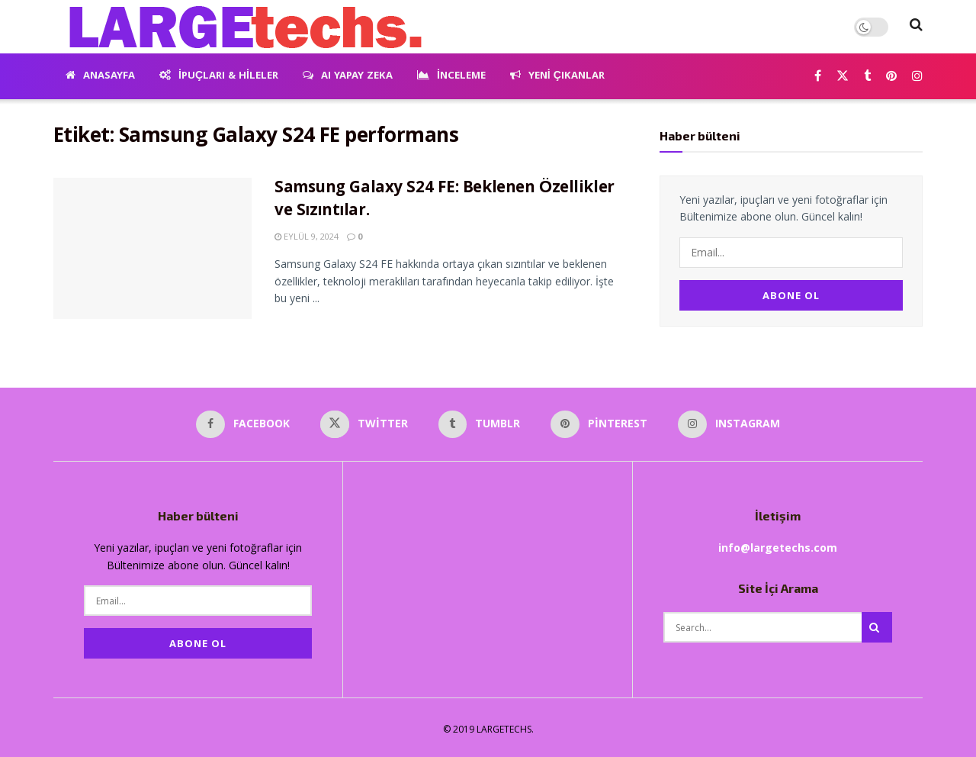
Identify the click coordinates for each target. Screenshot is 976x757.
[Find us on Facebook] (817, 77)
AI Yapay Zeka (348, 76)
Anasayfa (100, 76)
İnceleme (451, 76)
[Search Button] (916, 27)
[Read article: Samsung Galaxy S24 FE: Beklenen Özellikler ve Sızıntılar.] (152, 249)
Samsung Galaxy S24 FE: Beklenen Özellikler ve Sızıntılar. (444, 201)
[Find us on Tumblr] (867, 77)
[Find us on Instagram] (917, 77)
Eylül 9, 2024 (306, 236)
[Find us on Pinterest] (891, 77)
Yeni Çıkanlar (557, 76)
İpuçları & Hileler (218, 76)
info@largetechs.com (777, 545)
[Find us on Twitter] (842, 77)
